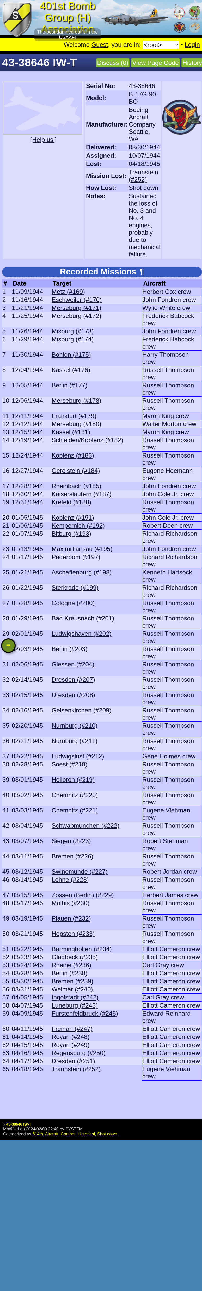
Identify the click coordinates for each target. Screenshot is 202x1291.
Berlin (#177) (69, 385)
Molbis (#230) (70, 902)
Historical (86, 1133)
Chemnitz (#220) (75, 794)
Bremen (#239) (72, 981)
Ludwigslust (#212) (78, 756)
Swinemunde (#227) (80, 871)
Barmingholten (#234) (82, 948)
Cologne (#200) (73, 602)
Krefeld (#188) (71, 502)
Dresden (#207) (73, 679)
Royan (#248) (70, 1036)
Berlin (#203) (69, 648)
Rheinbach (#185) (76, 485)
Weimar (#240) (72, 989)
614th (38, 1133)
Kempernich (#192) (78, 525)
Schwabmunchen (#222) (85, 825)
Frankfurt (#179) (74, 415)
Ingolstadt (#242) (75, 997)
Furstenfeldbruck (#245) (85, 1013)
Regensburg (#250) (79, 1052)
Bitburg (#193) (71, 533)
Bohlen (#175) (71, 354)
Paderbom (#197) (76, 556)
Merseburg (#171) (76, 307)
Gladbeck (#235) (75, 957)
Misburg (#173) (73, 331)
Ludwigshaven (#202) (82, 633)
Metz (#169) (68, 291)
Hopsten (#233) (73, 933)
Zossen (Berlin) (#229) (83, 894)
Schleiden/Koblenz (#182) (87, 439)
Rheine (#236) (71, 965)
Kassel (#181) (71, 431)
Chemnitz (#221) (75, 810)
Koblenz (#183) (73, 455)
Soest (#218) (69, 764)
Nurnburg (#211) (74, 740)
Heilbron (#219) (73, 779)
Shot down (107, 1133)
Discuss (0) (112, 62)
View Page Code (155, 62)
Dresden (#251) (73, 1060)
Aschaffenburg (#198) (82, 572)
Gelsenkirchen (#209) (81, 710)
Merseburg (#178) (76, 400)
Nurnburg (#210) (74, 725)
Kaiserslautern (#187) (81, 494)
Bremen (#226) (72, 856)
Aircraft (51, 1133)
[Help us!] (43, 139)
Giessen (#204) (73, 664)
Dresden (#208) (73, 694)
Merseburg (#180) (76, 423)
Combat (68, 1133)
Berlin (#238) (69, 973)
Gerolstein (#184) (76, 470)
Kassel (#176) (71, 369)
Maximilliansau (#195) (82, 548)
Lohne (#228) (70, 879)
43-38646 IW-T (18, 1124)
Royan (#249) (70, 1044)
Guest (99, 44)
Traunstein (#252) (143, 176)
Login (192, 44)
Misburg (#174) (73, 339)
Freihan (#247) (72, 1028)
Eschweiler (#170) (77, 299)
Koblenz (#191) (73, 517)
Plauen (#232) (71, 918)
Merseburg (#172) (76, 315)
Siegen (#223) (71, 840)
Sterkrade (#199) (75, 587)
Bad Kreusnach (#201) (83, 618)
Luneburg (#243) (75, 1005)
